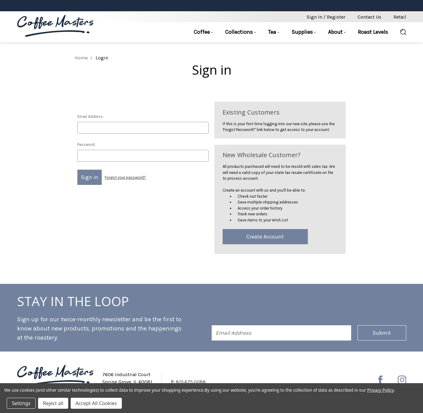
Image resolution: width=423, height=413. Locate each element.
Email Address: (90, 116)
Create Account (265, 236)
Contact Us (369, 17)
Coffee (203, 32)
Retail (399, 17)
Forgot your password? (125, 177)
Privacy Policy (380, 390)
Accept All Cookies (96, 403)
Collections (240, 32)
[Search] (400, 32)
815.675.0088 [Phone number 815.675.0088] (191, 382)
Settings (21, 403)
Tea (273, 32)
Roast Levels (373, 32)
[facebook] (380, 380)
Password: (86, 144)
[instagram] (402, 380)
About (337, 32)
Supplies (303, 32)
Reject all (53, 403)
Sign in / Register (326, 17)
